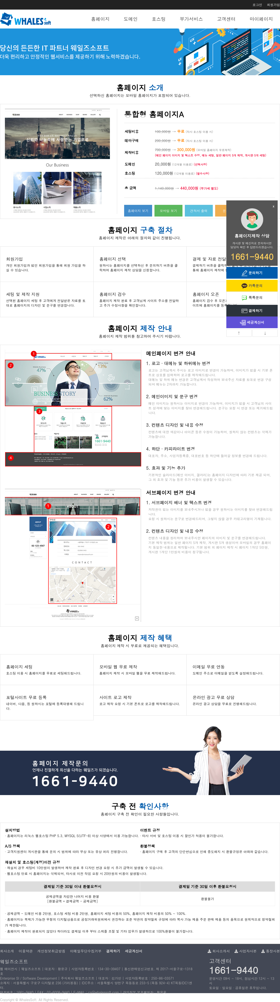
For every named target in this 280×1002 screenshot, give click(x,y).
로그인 (257, 4)
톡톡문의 (252, 298)
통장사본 (270, 951)
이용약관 (26, 951)
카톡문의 (252, 286)
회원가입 (273, 4)
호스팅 (159, 18)
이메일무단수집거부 (86, 951)
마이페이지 (261, 18)
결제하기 (252, 311)
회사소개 (7, 951)
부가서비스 (191, 18)
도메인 (131, 18)
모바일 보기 (168, 210)
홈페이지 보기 (138, 210)
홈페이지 (100, 18)
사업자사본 (245, 951)
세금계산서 (252, 323)
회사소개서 (219, 951)
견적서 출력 (199, 210)
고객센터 (226, 18)
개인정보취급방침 (51, 951)
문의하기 (252, 273)
